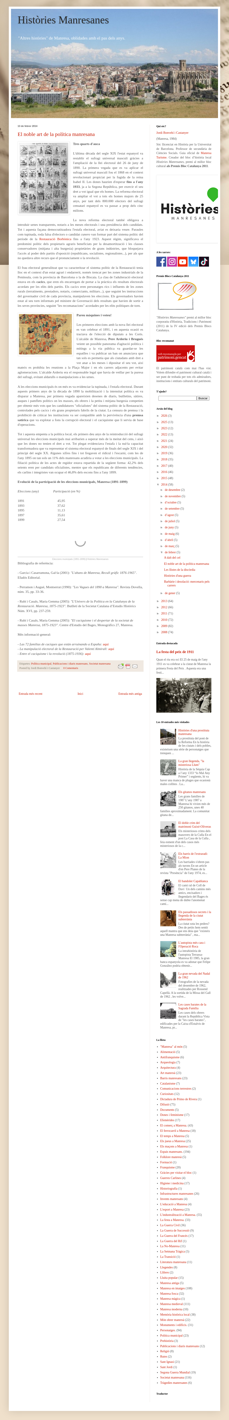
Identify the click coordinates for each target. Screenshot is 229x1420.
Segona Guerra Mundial (175, 1372)
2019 (164, 453)
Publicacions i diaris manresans (70, 663)
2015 (164, 478)
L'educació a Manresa (173, 1204)
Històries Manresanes (63, 20)
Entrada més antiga (130, 693)
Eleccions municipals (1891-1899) (68, 559)
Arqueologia (168, 1062)
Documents (167, 1109)
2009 (164, 626)
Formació (166, 1162)
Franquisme (167, 1167)
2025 (164, 422)
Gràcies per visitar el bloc (176, 1172)
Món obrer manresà (172, 1320)
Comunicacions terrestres (176, 1088)
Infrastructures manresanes (176, 1193)
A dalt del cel (172, 557)
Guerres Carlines (170, 1178)
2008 (164, 632)
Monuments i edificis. (173, 1325)
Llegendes (166, 1267)
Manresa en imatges (172, 1288)
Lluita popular (169, 1277)
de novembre (173, 496)
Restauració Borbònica (55, 239)
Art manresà (167, 1073)
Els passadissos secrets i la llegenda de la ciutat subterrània (194, 915)
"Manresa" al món (171, 1046)
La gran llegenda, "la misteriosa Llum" (191, 762)
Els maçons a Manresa (174, 1146)
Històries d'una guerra (177, 575)
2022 (164, 434)
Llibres (164, 1272)
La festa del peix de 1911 (175, 652)
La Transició (168, 1256)
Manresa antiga (169, 1283)
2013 (164, 601)
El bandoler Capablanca (193, 881)
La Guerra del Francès (174, 1235)
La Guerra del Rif (171, 1241)
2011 (164, 613)
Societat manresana (100, 663)
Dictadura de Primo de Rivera (178, 1099)
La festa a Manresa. (172, 1220)
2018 (164, 459)
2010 (164, 619)
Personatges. (168, 1330)
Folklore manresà (171, 1157)
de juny (170, 527)
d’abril (169, 540)
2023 (164, 428)
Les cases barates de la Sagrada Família (192, 1006)
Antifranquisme (170, 1057)
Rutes (163, 1356)
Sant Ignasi (167, 1362)
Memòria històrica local (175, 1314)
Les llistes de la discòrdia (179, 569)
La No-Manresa (170, 1246)
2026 (164, 415)
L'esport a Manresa (172, 1209)
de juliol (170, 521)
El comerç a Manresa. (173, 1125)
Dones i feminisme (172, 1115)
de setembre (172, 508)
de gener (170, 593)
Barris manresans (171, 1078)
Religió (164, 1351)
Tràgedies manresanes (174, 1382)
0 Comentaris (70, 668)
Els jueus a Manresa (172, 1141)
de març (170, 546)
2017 (164, 465)
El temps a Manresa (172, 1136)
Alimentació (167, 1052)
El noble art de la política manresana (56, 134)
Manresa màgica (170, 1298)
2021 (164, 441)
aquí (106, 644)
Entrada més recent (30, 693)
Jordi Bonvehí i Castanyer (172, 132)
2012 (164, 607)
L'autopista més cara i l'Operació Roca (191, 944)
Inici (80, 693)
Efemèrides (167, 1120)
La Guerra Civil (170, 1225)
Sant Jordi (166, 1367)
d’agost (170, 515)
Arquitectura (168, 1067)
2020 (164, 447)
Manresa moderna (171, 1309)
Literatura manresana (173, 1262)
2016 (164, 472)
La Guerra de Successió (175, 1230)
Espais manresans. (171, 1151)
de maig (170, 533)
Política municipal (41, 663)
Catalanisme (167, 1083)
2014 (164, 484)
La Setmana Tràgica (172, 1251)
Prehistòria (167, 1341)
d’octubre (171, 502)
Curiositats (167, 1094)
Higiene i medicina (172, 1183)
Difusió (165, 1104)
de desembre (173, 490)
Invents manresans (171, 1199)
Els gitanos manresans (192, 792)
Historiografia (169, 1188)
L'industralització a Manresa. (178, 1215)
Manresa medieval (171, 1304)
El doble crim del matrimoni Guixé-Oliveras (194, 824)
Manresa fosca (169, 1293)
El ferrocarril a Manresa (175, 1130)
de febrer (171, 552)
